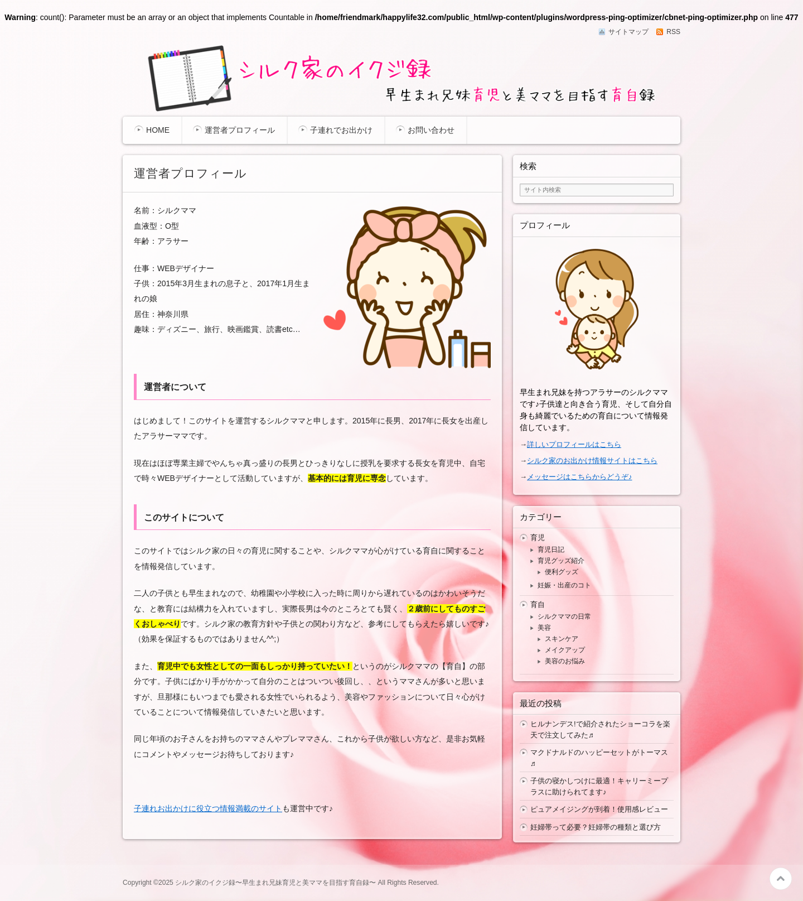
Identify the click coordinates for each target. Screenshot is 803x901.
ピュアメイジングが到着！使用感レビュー (599, 809)
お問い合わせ (431, 130)
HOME (158, 130)
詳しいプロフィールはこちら (574, 444)
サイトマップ (628, 32)
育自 (537, 604)
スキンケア (561, 639)
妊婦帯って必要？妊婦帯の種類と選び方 (595, 827)
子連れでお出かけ (341, 130)
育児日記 (551, 549)
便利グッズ (561, 572)
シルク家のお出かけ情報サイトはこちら (592, 460)
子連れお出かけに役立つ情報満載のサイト (208, 808)
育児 (537, 537)
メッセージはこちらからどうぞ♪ (579, 477)
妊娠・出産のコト (564, 585)
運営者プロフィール (240, 130)
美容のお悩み (565, 661)
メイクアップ (565, 650)
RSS (673, 32)
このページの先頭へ (781, 879)
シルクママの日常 (564, 616)
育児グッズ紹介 (561, 561)
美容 (544, 628)
